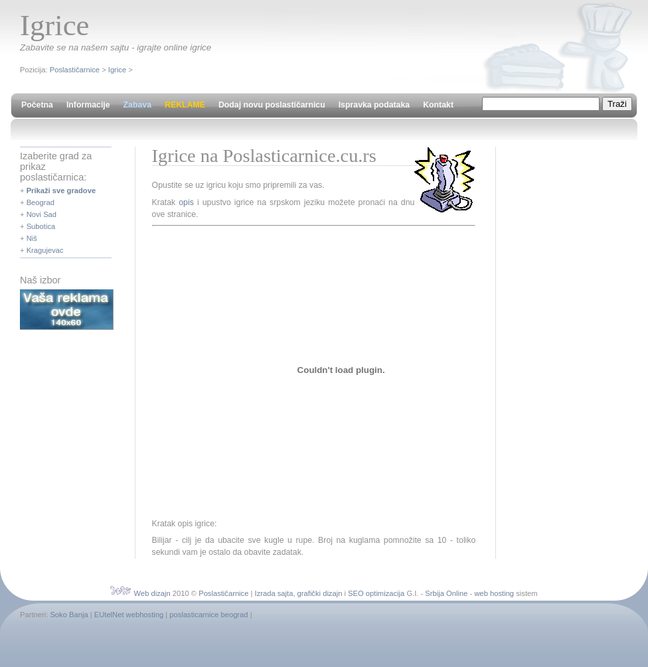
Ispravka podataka (374, 105)
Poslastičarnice (75, 70)
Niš (32, 238)
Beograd (40, 202)
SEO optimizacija (376, 593)
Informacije (88, 105)
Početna (37, 105)
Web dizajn (152, 593)
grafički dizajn (320, 593)
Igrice (117, 70)
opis (186, 202)
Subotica (41, 226)
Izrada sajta (274, 593)
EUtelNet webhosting (128, 615)
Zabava (137, 105)
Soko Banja (69, 615)
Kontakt (438, 105)
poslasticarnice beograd (208, 615)
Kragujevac (45, 250)
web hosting (494, 593)
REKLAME (185, 105)
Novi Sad (41, 214)
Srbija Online (446, 593)
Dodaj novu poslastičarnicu (271, 105)
